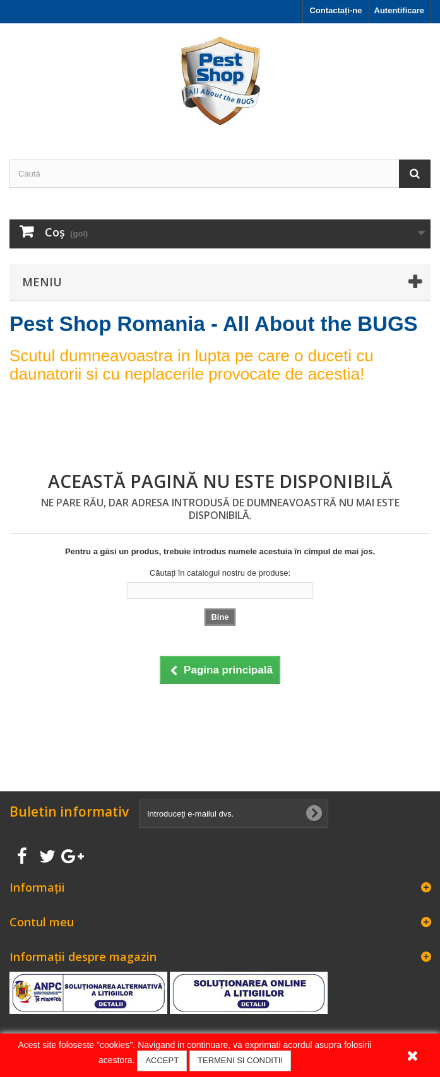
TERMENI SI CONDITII (240, 1060)
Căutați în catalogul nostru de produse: (220, 573)
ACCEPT (162, 1060)
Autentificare (399, 10)
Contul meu (41, 921)
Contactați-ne (335, 10)
